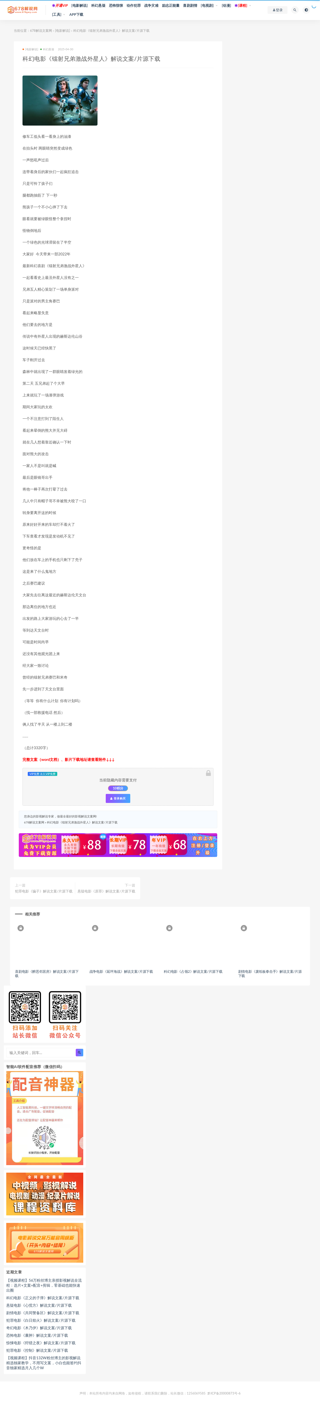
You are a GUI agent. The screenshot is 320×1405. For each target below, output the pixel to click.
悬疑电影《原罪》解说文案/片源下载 (106, 891)
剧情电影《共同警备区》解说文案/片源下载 (42, 1311)
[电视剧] (207, 5)
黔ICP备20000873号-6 (224, 1392)
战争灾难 (151, 5)
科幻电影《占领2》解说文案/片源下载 (189, 970)
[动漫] (226, 5)
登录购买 (118, 798)
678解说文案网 (41, 31)
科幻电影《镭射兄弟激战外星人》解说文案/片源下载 (82, 822)
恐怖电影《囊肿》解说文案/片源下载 (37, 1334)
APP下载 (77, 14)
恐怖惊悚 (116, 5)
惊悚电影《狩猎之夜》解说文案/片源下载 (41, 1341)
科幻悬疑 (98, 5)
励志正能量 (171, 5)
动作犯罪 (133, 5)
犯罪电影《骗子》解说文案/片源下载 (43, 891)
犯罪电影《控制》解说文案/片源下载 (37, 1349)
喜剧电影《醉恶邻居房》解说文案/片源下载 (47, 972)
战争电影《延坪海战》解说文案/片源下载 (119, 970)
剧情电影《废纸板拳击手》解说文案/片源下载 (264, 972)
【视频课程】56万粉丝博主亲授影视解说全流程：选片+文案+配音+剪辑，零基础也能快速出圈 (44, 1284)
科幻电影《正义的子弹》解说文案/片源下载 (42, 1296)
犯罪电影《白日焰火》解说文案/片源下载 (41, 1319)
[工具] (57, 14)
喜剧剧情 (190, 5)
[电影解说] (79, 5)
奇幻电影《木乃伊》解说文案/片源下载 (39, 1326)
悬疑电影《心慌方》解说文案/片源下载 (39, 1304)
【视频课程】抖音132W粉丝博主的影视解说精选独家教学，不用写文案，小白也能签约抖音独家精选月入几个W (43, 1361)
